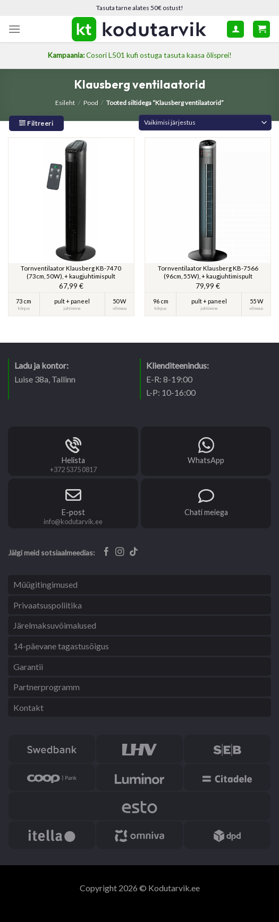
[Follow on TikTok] (133, 552)
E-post (73, 512)
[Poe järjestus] (205, 123)
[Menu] (14, 29)
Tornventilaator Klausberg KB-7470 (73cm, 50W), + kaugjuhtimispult (71, 272)
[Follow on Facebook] (106, 552)
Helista (73, 460)
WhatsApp (206, 460)
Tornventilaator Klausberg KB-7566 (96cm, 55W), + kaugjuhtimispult (208, 272)
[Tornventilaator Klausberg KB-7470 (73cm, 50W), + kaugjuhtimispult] (71, 200)
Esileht (65, 103)
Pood (90, 103)
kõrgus (24, 309)
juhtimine (72, 309)
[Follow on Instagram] (119, 552)
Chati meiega (206, 512)
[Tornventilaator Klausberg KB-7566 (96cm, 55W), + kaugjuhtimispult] (207, 200)
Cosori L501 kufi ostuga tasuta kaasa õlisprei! (139, 55)
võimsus (119, 309)
